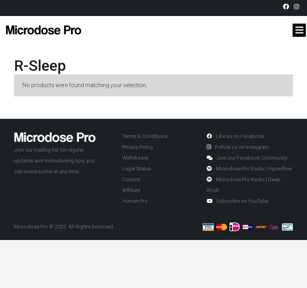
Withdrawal (135, 158)
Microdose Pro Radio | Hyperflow (249, 169)
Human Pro (135, 201)
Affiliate (131, 190)
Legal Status (136, 169)
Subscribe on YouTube (237, 201)
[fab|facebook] (287, 6)
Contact (131, 179)
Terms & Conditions (144, 136)
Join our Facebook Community (247, 158)
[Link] (44, 29)
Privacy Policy (137, 147)
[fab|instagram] (297, 6)
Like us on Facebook (235, 136)
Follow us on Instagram (238, 147)
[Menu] (299, 30)
